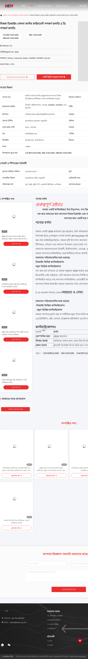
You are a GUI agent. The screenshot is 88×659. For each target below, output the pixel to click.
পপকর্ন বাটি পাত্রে (82, 353)
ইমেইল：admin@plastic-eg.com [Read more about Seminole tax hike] (14, 622)
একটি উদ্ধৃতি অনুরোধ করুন (54, 77)
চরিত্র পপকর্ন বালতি (67, 353)
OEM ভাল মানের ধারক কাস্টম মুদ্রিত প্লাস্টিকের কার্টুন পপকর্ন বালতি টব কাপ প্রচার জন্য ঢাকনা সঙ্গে (14, 238)
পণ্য (31, 6)
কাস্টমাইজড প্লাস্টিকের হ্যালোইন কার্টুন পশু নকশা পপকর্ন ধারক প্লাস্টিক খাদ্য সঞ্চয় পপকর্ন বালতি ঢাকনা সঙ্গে (16, 469)
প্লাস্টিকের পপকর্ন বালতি (20, 15)
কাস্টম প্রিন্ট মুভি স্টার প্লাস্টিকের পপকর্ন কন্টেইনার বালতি (16, 521)
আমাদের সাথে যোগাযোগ (17, 77)
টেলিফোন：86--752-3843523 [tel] (13, 618)
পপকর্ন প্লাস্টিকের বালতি (51, 353)
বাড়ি (23, 6)
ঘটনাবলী (83, 6)
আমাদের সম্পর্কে (44, 6)
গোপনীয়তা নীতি (7, 657)
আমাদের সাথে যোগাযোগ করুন (62, 7)
